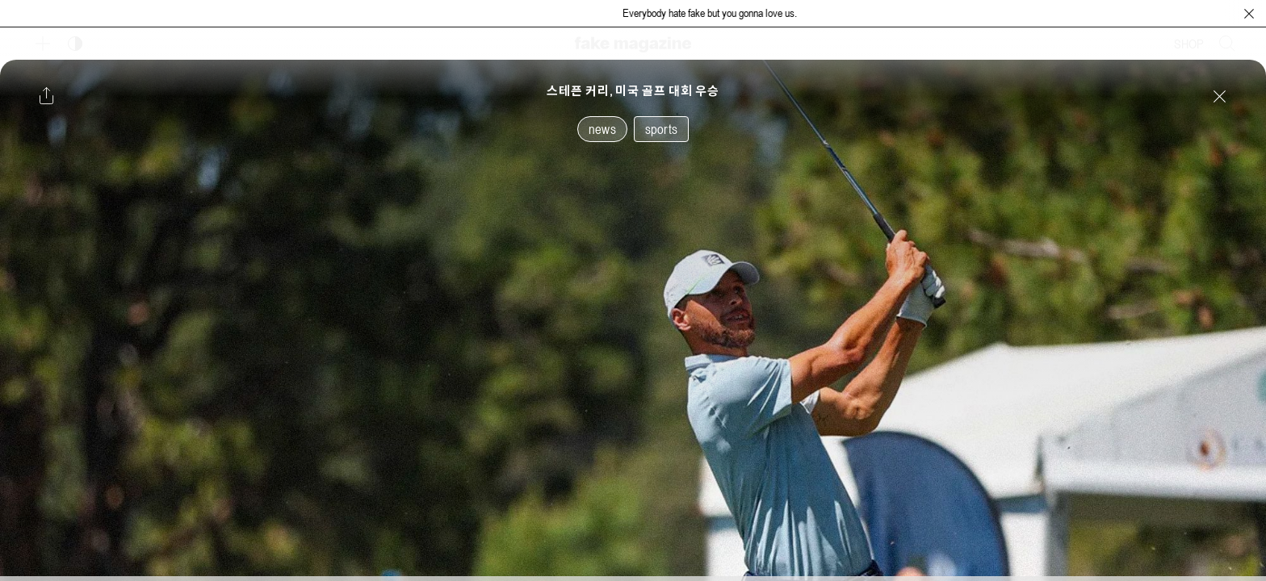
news (602, 129)
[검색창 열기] (1227, 43)
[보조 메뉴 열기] (42, 43)
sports (661, 129)
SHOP (1189, 43)
